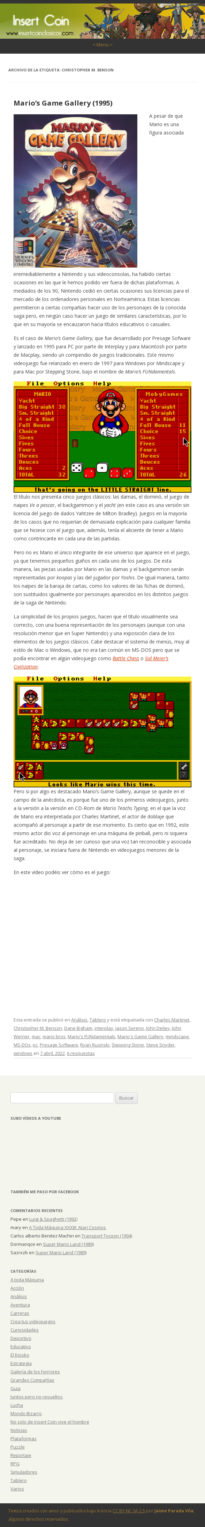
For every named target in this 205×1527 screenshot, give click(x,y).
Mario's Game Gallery (140, 1036)
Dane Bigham (78, 1028)
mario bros (54, 1036)
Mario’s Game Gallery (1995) (63, 103)
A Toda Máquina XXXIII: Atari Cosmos (67, 1227)
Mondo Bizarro (26, 1413)
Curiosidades (24, 1330)
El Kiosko (19, 1355)
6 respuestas (81, 1053)
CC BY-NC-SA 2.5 (129, 1511)
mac (36, 1036)
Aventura (20, 1305)
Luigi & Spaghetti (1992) (53, 1219)
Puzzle (17, 1447)
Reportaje (20, 1455)
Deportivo (20, 1338)
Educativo (20, 1346)
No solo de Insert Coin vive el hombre (49, 1422)
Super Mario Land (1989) (68, 1244)
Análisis (79, 1020)
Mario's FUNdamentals (91, 1036)
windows (23, 1053)
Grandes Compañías (32, 1380)
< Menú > (103, 44)
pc (35, 1045)
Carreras (19, 1313)
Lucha (16, 1405)
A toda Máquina (27, 1280)
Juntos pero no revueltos (36, 1397)
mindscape (177, 1036)
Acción (17, 1288)
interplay (103, 1028)
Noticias (18, 1430)
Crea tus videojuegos (32, 1321)
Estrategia (21, 1363)
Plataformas (23, 1438)
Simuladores (23, 1472)
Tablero (98, 1020)
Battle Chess (126, 658)
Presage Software (59, 1045)
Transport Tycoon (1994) (107, 1236)
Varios (17, 1489)
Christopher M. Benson (38, 1028)
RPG (15, 1463)
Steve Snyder (160, 1045)
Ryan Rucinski (94, 1045)
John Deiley (158, 1028)
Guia (15, 1388)
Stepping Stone (128, 1045)
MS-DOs (22, 1045)
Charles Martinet (171, 1020)
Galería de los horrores (35, 1371)
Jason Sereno (129, 1028)
